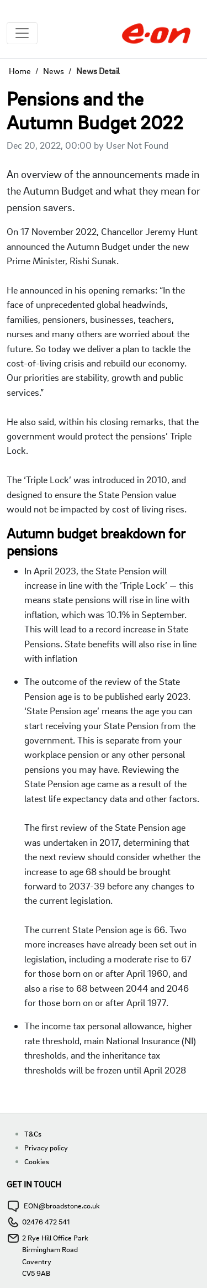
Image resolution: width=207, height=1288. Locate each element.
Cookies (36, 1161)
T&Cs (32, 1133)
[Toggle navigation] (22, 33)
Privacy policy (46, 1147)
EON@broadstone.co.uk (62, 1205)
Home (20, 70)
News (53, 70)
